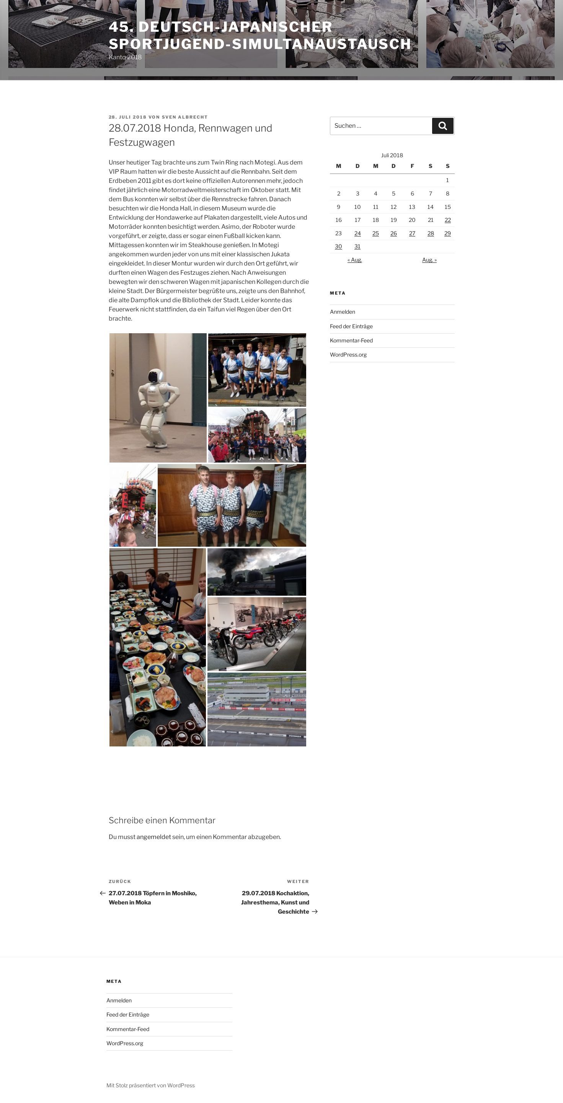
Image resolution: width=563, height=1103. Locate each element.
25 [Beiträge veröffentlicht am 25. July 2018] (375, 233)
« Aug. (355, 259)
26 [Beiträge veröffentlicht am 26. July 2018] (393, 233)
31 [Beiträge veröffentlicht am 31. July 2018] (357, 246)
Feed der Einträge (351, 326)
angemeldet (154, 837)
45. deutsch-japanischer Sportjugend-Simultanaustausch (260, 35)
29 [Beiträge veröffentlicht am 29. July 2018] (447, 233)
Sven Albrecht (185, 117)
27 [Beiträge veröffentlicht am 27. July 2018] (412, 233)
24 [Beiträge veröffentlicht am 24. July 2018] (357, 233)
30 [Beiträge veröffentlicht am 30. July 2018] (338, 246)
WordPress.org (348, 354)
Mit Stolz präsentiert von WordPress (150, 1085)
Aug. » (429, 259)
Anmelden (342, 311)
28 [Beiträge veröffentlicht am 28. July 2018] (431, 233)
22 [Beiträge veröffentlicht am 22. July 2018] (448, 220)
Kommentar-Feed (351, 340)
